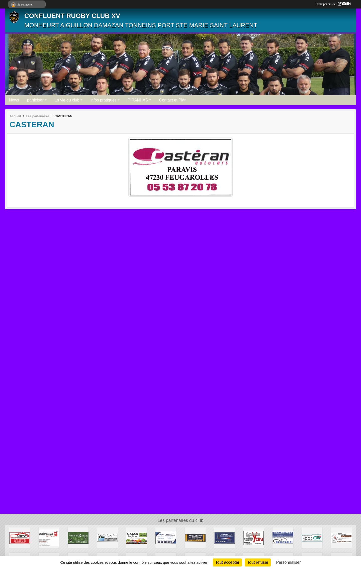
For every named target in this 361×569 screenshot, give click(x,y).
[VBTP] (19, 537)
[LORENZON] (224, 537)
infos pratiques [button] (104, 100)
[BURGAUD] (165, 537)
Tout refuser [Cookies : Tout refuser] (257, 562)
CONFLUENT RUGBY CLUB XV (72, 16)
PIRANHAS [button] (138, 100)
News (14, 100)
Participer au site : (332, 4)
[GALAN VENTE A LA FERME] (136, 537)
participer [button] (35, 100)
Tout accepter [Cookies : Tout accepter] (227, 562)
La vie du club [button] (67, 100)
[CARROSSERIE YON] (253, 537)
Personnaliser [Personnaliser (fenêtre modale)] (288, 562)
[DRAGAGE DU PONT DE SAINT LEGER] (107, 537)
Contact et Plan (173, 100)
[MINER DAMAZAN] (49, 537)
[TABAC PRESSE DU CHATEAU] (195, 537)
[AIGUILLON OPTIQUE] (283, 537)
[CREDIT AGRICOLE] (312, 537)
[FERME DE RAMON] (78, 537)
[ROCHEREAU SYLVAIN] (341, 537)
